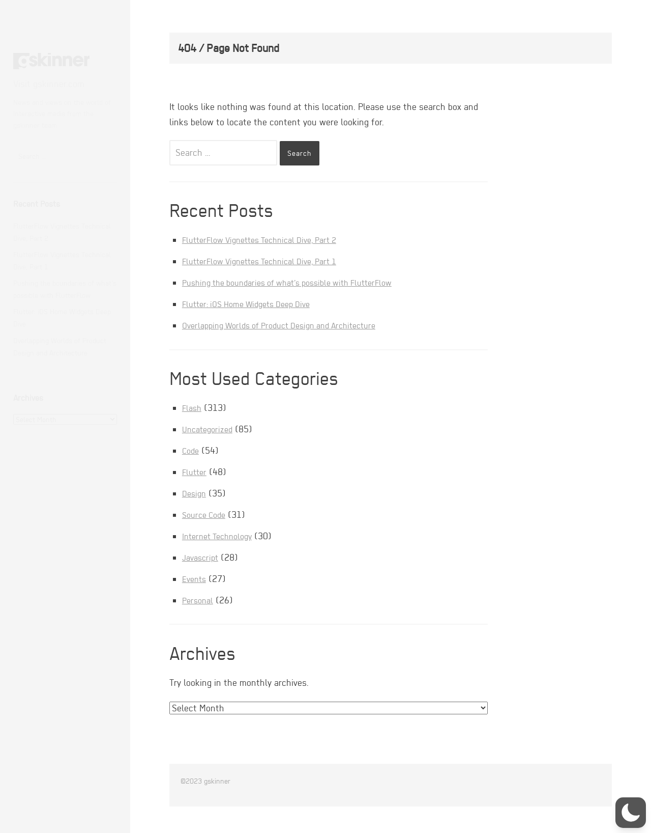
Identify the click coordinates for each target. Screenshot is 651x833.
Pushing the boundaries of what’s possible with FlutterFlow (299, 282)
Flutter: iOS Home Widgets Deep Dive (254, 303)
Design (195, 493)
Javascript (202, 557)
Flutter (195, 471)
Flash (192, 407)
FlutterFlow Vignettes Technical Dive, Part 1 (268, 261)
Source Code (206, 514)
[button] (630, 812)
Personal (199, 600)
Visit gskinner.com (48, 83)
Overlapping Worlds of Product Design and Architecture (290, 325)
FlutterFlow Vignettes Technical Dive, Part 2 (268, 239)
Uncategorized (210, 429)
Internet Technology (221, 536)
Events (195, 578)
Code (191, 450)
